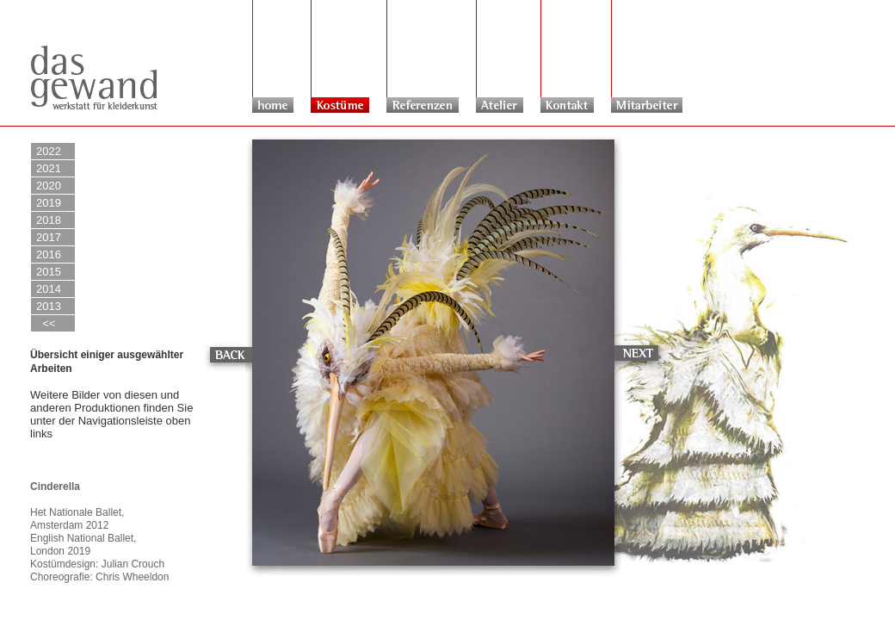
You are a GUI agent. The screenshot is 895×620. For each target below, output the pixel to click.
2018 (48, 220)
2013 (48, 306)
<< (45, 323)
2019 (48, 202)
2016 (48, 254)
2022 (48, 151)
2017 (48, 237)
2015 (48, 271)
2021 (48, 168)
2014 (48, 288)
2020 (48, 185)
